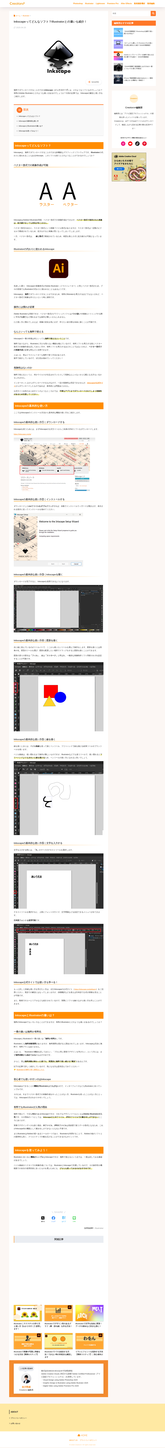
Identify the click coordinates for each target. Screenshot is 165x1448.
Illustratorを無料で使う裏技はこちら (31, 1069)
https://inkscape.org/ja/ (23, 434)
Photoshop (78, 3)
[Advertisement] (82, 1191)
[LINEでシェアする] (74, 1220)
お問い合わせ (16, 1424)
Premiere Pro (113, 3)
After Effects (126, 3)
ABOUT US (73, 1441)
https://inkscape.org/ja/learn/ (86, 989)
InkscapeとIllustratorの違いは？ (32, 126)
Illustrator (89, 3)
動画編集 (151, 3)
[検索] (153, 13)
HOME (82, 1436)
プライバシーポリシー (19, 1418)
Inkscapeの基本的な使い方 (30, 121)
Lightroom (100, 3)
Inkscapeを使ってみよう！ (30, 131)
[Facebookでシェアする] (53, 1220)
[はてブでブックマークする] (64, 1220)
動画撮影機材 (139, 3)
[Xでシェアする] (43, 1220)
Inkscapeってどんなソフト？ (31, 116)
